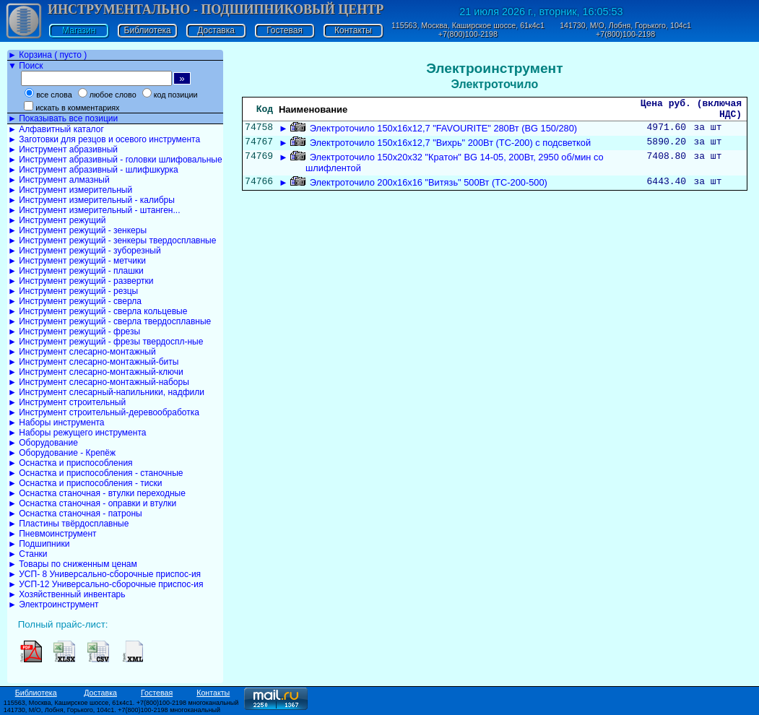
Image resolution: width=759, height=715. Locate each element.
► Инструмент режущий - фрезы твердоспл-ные (105, 342)
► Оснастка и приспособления (70, 463)
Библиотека (147, 30)
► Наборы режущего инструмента (77, 433)
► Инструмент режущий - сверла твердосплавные (109, 321)
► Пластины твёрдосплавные (68, 524)
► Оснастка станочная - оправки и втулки (92, 503)
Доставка (216, 30)
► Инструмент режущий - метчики (77, 261)
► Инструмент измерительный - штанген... (94, 210)
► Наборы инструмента (56, 422)
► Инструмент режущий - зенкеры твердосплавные (112, 240)
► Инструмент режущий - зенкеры (77, 230)
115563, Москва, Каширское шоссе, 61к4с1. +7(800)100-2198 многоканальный (121, 702)
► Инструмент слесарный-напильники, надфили (106, 392)
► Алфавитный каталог (56, 129)
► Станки (28, 554)
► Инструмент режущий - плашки (76, 271)
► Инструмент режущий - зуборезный (84, 251)
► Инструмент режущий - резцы (73, 291)
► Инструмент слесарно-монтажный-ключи (95, 372)
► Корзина (47, 55)
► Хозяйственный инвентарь (66, 594)
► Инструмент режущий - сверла (75, 301)
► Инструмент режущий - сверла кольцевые (97, 311)
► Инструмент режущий (56, 220)
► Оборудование (43, 443)
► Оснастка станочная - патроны (75, 513)
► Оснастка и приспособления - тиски (85, 483)
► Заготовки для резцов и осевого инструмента (104, 139)
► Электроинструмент (53, 604)
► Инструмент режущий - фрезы (74, 331)
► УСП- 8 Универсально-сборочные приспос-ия (104, 574)
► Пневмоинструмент (52, 534)
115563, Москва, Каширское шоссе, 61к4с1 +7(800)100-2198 (468, 29)
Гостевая (284, 30)
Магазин (78, 30)
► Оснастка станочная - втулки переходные (97, 493)
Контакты (353, 30)
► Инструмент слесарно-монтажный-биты (93, 362)
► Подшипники (38, 544)
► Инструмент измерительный (70, 190)
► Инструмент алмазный (59, 180)
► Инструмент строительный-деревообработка (103, 412)
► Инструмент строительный (67, 402)
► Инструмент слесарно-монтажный (82, 352)
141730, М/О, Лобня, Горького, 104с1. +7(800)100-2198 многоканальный (112, 710)
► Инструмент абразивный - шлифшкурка (93, 170)
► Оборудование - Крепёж (62, 453)
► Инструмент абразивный (63, 149)
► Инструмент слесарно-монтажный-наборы (98, 382)
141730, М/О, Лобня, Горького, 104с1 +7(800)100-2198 (625, 29)
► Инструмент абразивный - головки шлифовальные (115, 160)
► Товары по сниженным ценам (72, 564)
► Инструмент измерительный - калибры (91, 200)
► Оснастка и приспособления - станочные (95, 473)
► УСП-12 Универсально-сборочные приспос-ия (105, 584)
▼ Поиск (25, 66)
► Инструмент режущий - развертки (81, 281)
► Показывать (63, 118)
